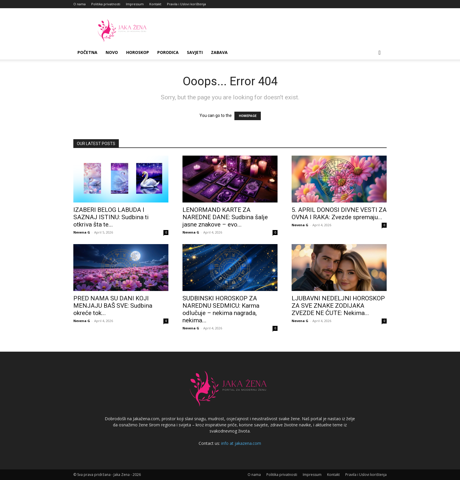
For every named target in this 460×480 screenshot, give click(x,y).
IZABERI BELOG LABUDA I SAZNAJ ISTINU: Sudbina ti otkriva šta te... (111, 217)
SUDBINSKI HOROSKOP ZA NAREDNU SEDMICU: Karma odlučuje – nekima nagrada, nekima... (220, 309)
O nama (79, 4)
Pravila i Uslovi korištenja (186, 4)
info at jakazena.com (241, 443)
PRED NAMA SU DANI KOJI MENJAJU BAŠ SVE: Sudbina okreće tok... (112, 305)
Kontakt (155, 4)
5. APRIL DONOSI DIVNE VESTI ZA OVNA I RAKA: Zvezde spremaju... (339, 213)
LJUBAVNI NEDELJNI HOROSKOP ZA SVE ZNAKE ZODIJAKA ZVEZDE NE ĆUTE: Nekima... (338, 305)
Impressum (135, 4)
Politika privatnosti (105, 4)
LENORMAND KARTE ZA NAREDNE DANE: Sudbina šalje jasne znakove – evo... (225, 217)
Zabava (219, 52)
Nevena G (81, 232)
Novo (112, 52)
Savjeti (195, 52)
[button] (380, 53)
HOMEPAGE (247, 116)
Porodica (168, 52)
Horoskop (137, 52)
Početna (87, 52)
